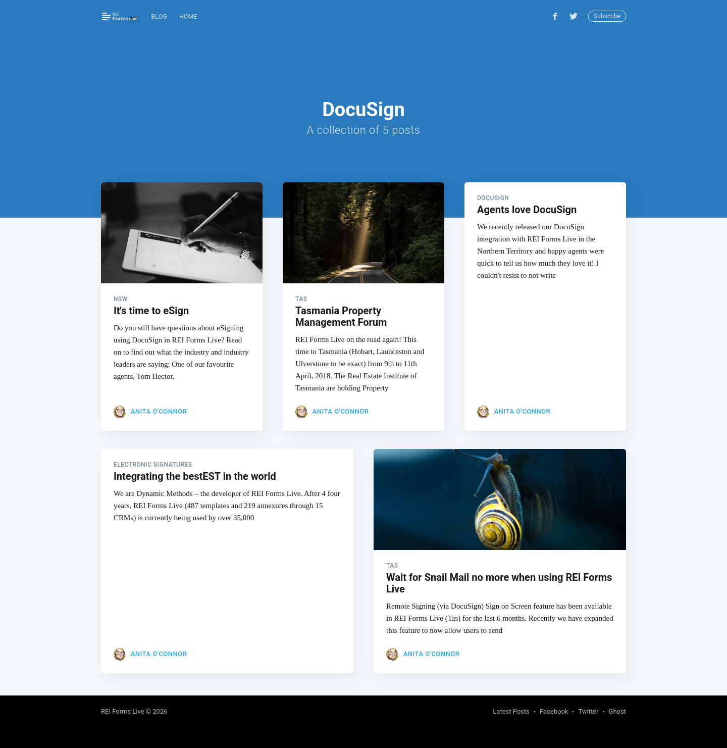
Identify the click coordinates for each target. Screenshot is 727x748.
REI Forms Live (122, 711)
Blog (159, 16)
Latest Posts (511, 711)
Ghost (617, 711)
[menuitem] (159, 17)
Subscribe (607, 16)
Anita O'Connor (159, 411)
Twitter (588, 711)
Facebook (554, 711)
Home (188, 16)
